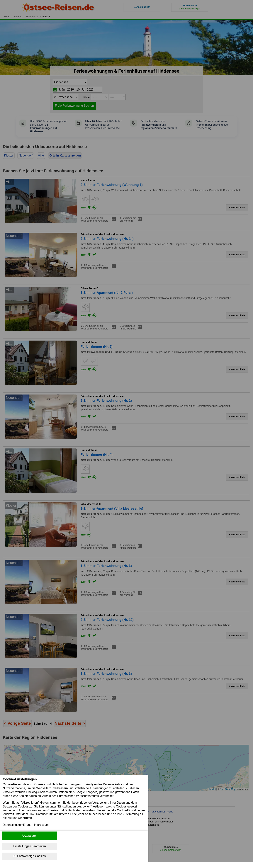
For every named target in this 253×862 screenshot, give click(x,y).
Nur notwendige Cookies (29, 856)
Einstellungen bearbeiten (29, 846)
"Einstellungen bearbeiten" (74, 806)
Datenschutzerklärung (17, 825)
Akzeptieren (30, 835)
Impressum (41, 825)
